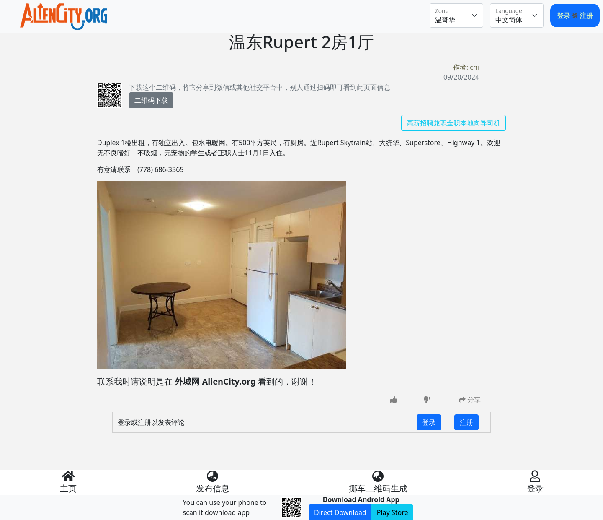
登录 (564, 15)
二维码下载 (151, 100)
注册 (586, 15)
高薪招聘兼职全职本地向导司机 (453, 122)
